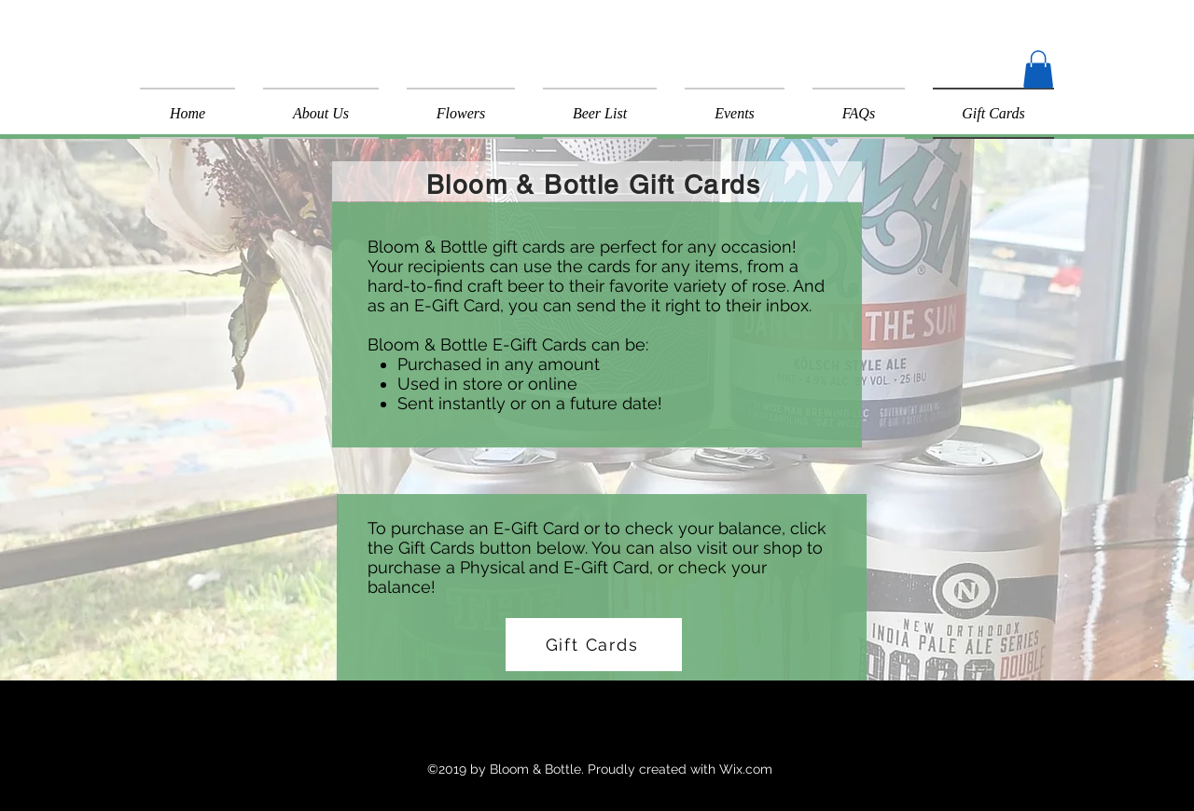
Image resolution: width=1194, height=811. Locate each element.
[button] (1038, 69)
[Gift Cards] (594, 644)
